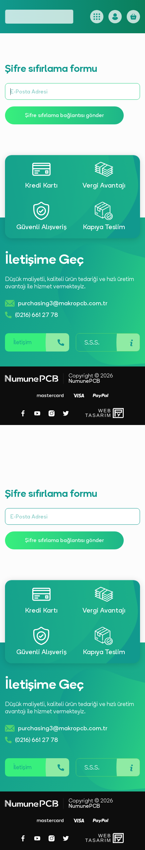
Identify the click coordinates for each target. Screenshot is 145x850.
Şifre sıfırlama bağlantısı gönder (64, 115)
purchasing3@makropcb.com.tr (56, 303)
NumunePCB (84, 380)
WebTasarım (97, 413)
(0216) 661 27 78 (31, 315)
